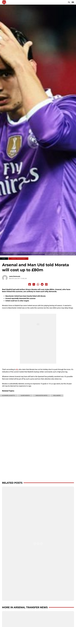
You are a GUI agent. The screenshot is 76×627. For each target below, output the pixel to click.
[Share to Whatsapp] (38, 284)
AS (17, 369)
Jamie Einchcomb (14, 276)
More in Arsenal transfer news (25, 607)
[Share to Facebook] (29, 284)
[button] (69, 2)
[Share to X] (33, 284)
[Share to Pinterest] (46, 284)
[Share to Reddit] (42, 284)
